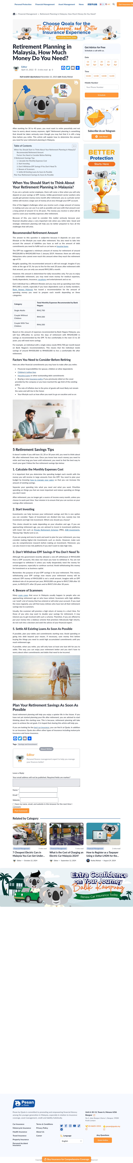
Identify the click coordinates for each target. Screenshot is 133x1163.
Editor (30, 754)
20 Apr (101, 63)
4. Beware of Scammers (25, 169)
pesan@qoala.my (111, 1127)
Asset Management (67, 4)
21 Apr (108, 63)
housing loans (62, 246)
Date (87, 57)
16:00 (111, 76)
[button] (73, 146)
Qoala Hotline (103, 1140)
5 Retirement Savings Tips (24, 158)
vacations (42, 279)
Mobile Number (91, 83)
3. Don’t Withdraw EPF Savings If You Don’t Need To (36, 166)
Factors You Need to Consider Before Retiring (34, 155)
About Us (40, 1132)
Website (16, 800)
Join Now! (101, 136)
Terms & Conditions (44, 1124)
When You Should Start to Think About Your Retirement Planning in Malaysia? (45, 150)
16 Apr (87, 63)
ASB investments (72, 530)
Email (16, 795)
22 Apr (115, 63)
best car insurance (41, 727)
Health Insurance (20, 1132)
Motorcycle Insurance (22, 1128)
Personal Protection (23, 4)
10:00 (88, 76)
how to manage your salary (42, 480)
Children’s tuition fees (27, 372)
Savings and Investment (27, 744)
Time (87, 71)
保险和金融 (92, 4)
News (81, 4)
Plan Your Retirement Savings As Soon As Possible (34, 175)
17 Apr (94, 63)
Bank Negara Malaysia (23, 289)
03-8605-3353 (93, 1127)
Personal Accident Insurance (20, 1144)
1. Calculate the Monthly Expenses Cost (32, 161)
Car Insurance (18, 1124)
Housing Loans (24, 375)
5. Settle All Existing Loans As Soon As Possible (34, 172)
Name (16, 790)
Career (39, 1135)
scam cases (23, 595)
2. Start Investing (23, 164)
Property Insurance (21, 1139)
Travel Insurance (19, 1135)
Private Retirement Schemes (46, 530)
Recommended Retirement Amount (30, 152)
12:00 (96, 76)
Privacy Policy (42, 1128)
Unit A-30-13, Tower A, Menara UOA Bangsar (101, 1113)
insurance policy (36, 379)
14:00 (104, 76)
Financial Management (45, 4)
